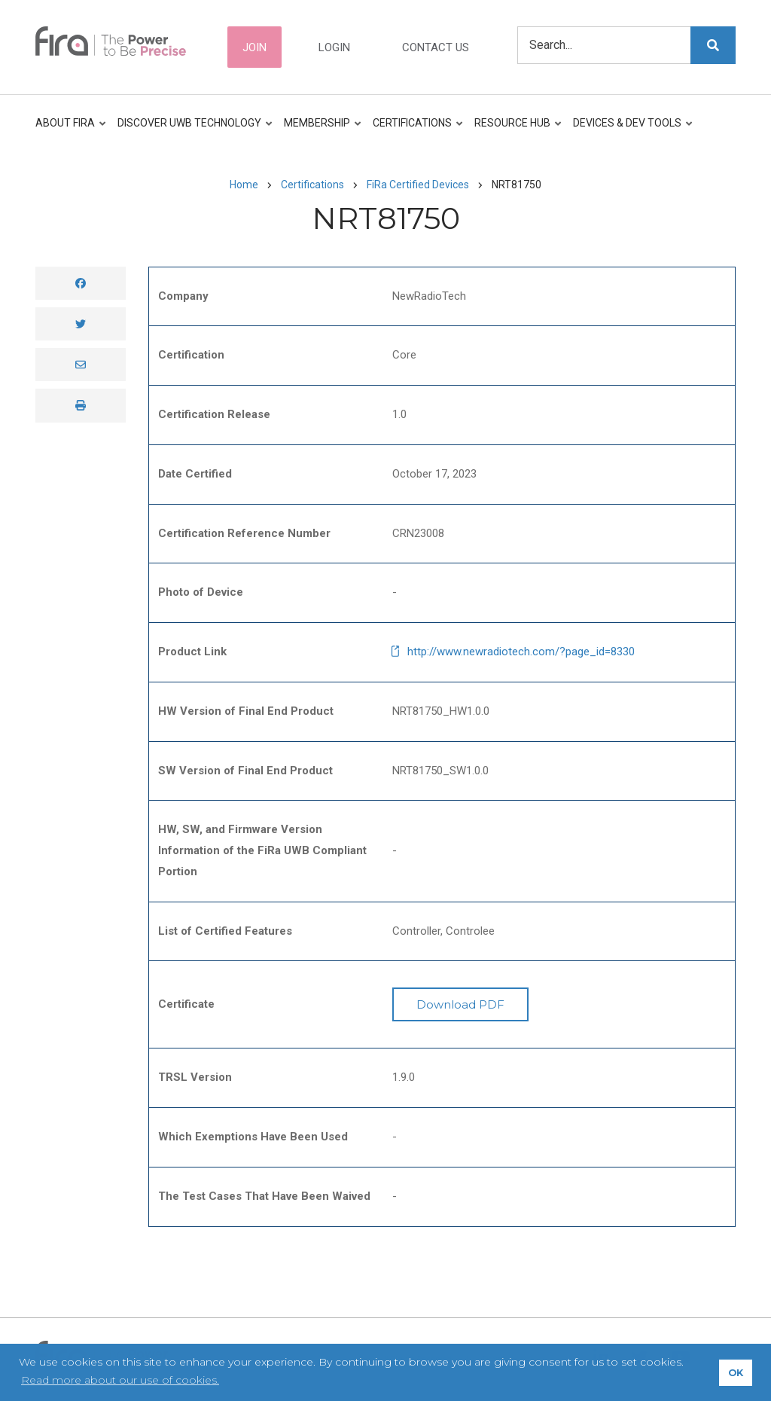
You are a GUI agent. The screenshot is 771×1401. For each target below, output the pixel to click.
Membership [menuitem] (319, 130)
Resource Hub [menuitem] (515, 130)
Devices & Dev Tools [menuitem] (629, 130)
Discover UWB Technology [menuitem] (192, 130)
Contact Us (435, 47)
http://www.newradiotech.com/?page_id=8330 (521, 651)
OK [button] (735, 1372)
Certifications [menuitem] (415, 130)
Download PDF (460, 1004)
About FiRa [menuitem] (71, 130)
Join (254, 47)
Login (334, 47)
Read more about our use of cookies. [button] (120, 1380)
